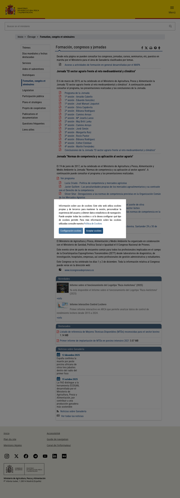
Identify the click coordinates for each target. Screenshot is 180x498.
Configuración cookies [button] (70, 230)
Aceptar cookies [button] (93, 230)
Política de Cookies (93, 223)
